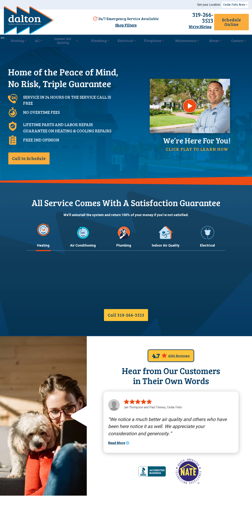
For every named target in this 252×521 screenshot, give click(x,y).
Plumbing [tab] (123, 269)
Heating (37, 283)
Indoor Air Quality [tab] (165, 269)
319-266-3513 (181, 19)
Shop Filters (124, 25)
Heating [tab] (43, 269)
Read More (35, 318)
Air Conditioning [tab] (83, 269)
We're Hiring (181, 25)
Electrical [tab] (207, 269)
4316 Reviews (179, 378)
